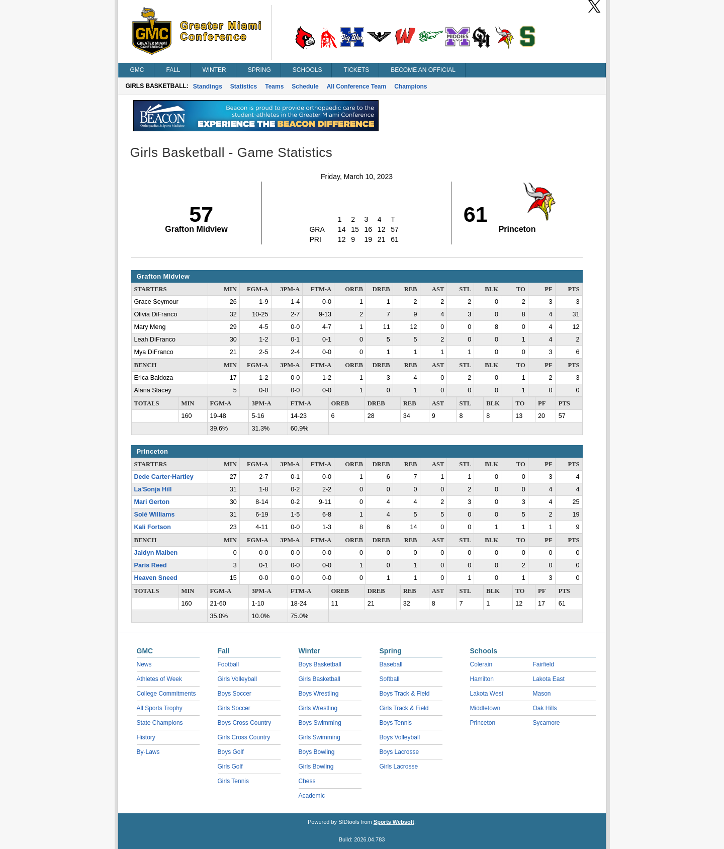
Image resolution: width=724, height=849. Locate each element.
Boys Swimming (320, 722)
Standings (207, 86)
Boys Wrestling (319, 693)
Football (228, 664)
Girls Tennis (233, 781)
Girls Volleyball (237, 679)
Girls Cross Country (244, 737)
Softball (390, 679)
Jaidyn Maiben (156, 552)
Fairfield (544, 664)
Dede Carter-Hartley (164, 476)
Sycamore (546, 722)
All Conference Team (356, 86)
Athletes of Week (160, 679)
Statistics (243, 86)
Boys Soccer (234, 693)
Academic (312, 795)
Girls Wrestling (318, 708)
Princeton (483, 722)
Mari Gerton (152, 501)
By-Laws (148, 751)
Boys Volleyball (400, 737)
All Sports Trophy (160, 708)
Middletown (485, 708)
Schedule (305, 86)
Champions (410, 86)
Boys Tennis (396, 722)
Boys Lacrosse (399, 751)
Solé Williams (154, 514)
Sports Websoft (394, 822)
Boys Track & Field (405, 693)
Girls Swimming (319, 737)
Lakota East (549, 679)
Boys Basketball (320, 664)
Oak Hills (545, 708)
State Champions (160, 722)
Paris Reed (150, 565)
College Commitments (166, 693)
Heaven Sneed (155, 577)
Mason (542, 693)
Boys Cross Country (245, 722)
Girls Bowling (316, 766)
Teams (274, 86)
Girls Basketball (319, 679)
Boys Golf (231, 751)
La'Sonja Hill (153, 489)
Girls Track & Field (404, 708)
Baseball (391, 664)
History (146, 737)
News (144, 664)
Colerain (481, 664)
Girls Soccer (234, 708)
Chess (307, 781)
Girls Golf (230, 766)
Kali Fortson (152, 527)
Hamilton (482, 679)
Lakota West (486, 693)
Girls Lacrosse (399, 766)
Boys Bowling (317, 751)
